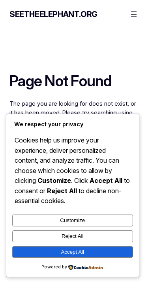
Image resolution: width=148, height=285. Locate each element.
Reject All (73, 236)
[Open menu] (134, 14)
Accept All (72, 252)
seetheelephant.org (53, 14)
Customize (72, 220)
